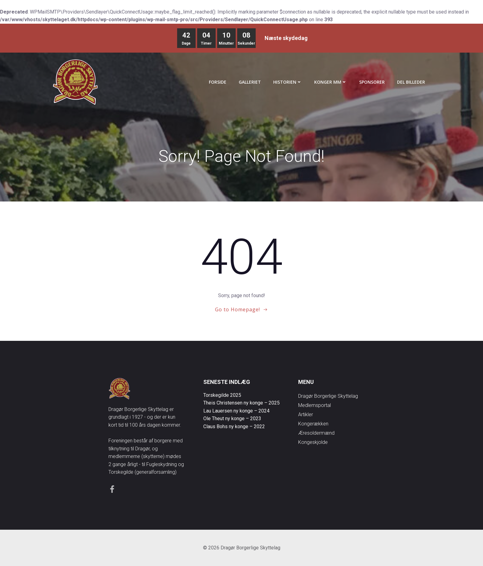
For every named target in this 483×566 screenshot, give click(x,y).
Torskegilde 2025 (222, 395)
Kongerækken (313, 424)
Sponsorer (372, 82)
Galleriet (250, 82)
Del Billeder (411, 82)
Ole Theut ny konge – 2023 (232, 418)
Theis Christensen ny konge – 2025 (241, 403)
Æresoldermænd (316, 433)
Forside (217, 82)
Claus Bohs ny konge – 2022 (234, 426)
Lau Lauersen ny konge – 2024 (236, 411)
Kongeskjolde (313, 442)
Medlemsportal (314, 405)
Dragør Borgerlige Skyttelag (328, 396)
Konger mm (330, 82)
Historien (287, 82)
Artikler (305, 414)
